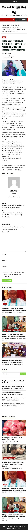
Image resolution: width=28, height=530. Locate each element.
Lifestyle (14, 330)
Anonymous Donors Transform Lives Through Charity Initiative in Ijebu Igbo (13, 361)
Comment (5, 232)
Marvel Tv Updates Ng (14, 9)
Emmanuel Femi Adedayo (9, 338)
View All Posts (14, 197)
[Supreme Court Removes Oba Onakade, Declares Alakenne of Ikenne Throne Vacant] (14, 298)
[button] (2, 19)
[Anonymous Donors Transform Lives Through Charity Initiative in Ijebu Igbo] (14, 350)
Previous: (14, 206)
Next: (14, 214)
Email (4, 260)
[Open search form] (13, 19)
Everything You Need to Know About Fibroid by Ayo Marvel (12, 439)
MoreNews (10, 528)
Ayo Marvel (5, 364)
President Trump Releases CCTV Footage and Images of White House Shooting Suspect (13, 464)
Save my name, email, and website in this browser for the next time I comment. (14, 274)
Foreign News (12, 458)
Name (4, 254)
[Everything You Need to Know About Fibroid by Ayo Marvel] (14, 428)
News (4, 37)
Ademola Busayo (7, 312)
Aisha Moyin (6, 54)
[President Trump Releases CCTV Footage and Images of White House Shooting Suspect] (14, 452)
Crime (5, 458)
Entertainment (7, 330)
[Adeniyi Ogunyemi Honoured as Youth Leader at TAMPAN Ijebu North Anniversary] (14, 324)
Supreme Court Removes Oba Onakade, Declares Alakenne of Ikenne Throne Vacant (14, 309)
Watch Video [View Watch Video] (20, 19)
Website (4, 266)
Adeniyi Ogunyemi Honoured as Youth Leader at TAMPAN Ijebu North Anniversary (13, 335)
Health (5, 433)
